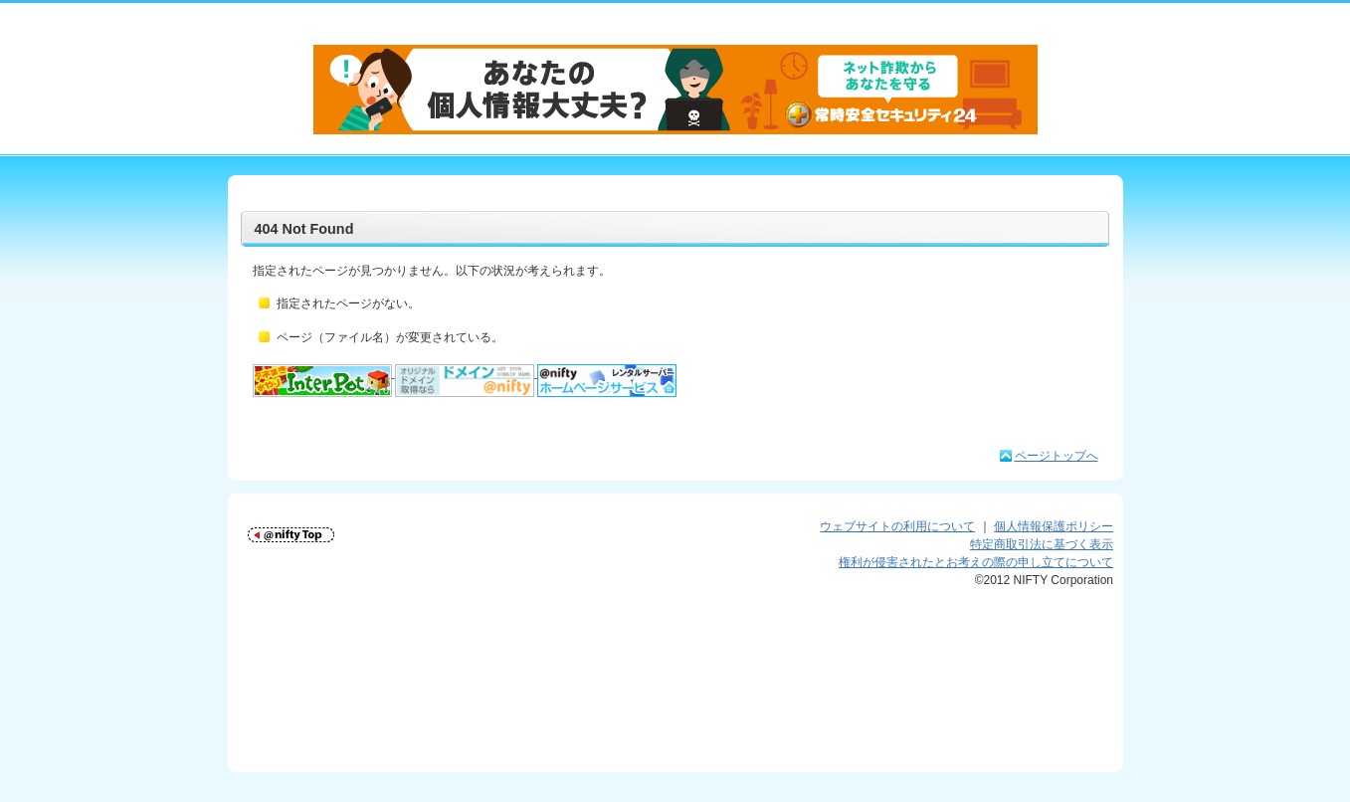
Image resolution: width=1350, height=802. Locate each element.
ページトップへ (1056, 456)
